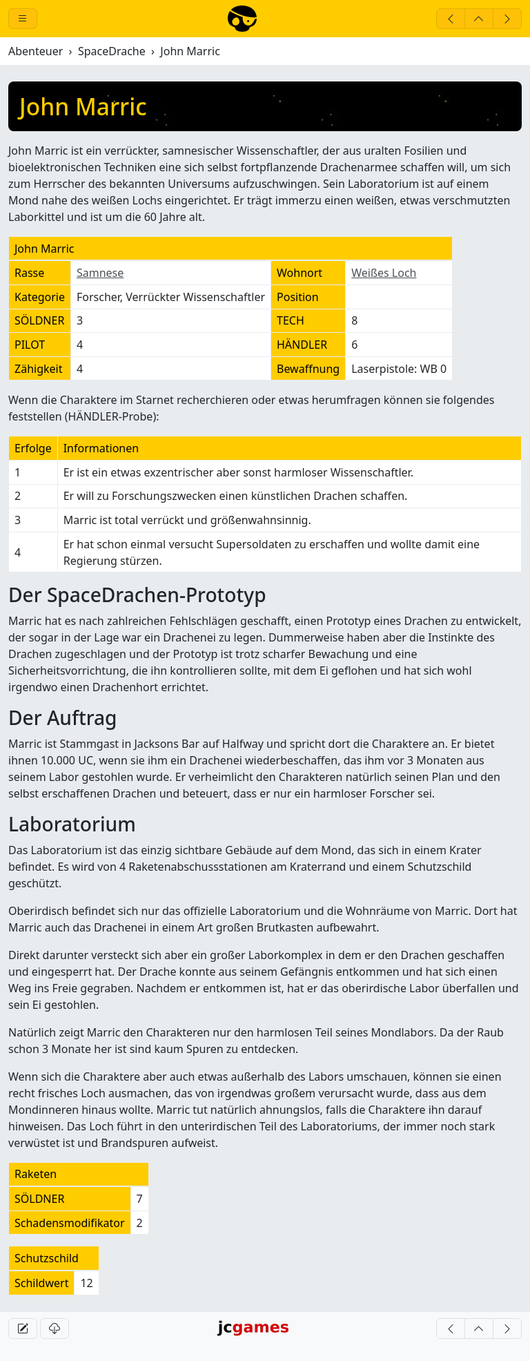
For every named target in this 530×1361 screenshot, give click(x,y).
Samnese (100, 272)
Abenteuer (35, 51)
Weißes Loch (383, 272)
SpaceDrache (112, 51)
